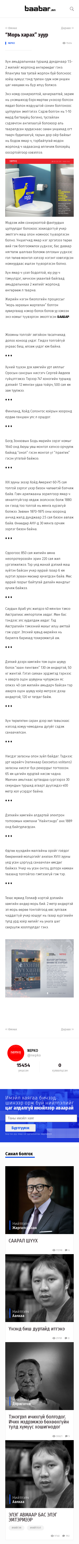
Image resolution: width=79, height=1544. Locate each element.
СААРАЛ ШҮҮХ (23, 1241)
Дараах (67, 28)
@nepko (33, 1055)
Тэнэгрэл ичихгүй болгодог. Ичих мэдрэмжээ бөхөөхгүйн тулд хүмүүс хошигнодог (39, 1422)
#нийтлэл (35, 1528)
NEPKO (11, 43)
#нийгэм (16, 1528)
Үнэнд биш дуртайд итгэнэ (37, 1329)
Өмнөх (11, 28)
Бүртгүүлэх (20, 1128)
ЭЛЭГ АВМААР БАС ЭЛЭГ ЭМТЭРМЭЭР (33, 1517)
